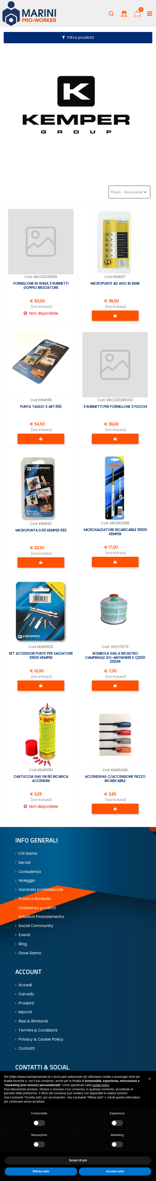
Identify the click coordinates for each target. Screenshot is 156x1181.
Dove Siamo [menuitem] (28, 953)
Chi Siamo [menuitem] (26, 853)
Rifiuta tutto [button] (41, 1171)
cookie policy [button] (100, 1085)
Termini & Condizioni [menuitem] (36, 1030)
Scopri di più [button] (78, 1160)
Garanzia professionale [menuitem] (39, 889)
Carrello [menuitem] (24, 994)
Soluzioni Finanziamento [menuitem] (39, 916)
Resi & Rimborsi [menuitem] (31, 1021)
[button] (150, 1079)
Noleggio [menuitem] (25, 880)
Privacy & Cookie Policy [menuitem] (39, 1039)
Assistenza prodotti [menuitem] (35, 908)
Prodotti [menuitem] (24, 1003)
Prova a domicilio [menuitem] (33, 898)
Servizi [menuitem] (23, 862)
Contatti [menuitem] (25, 1048)
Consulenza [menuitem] (28, 871)
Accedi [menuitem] (23, 985)
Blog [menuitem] (21, 944)
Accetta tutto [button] (115, 1171)
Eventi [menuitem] (22, 935)
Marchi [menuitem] (23, 1012)
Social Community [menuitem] (34, 926)
